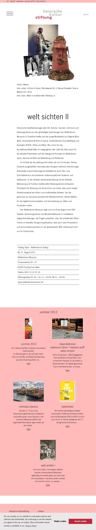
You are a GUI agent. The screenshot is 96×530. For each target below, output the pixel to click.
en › (8, 1)
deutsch (86, 14)
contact (41, 511)
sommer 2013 (30, 1)
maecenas (19, 1)
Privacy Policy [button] (31, 526)
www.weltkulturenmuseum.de (30, 282)
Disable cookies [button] (60, 521)
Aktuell (12, 1)
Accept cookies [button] (80, 521)
